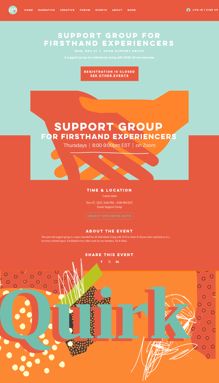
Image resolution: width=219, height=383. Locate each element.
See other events (109, 75)
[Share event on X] (109, 261)
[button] (67, 10)
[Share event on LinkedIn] (117, 261)
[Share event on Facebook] (101, 261)
